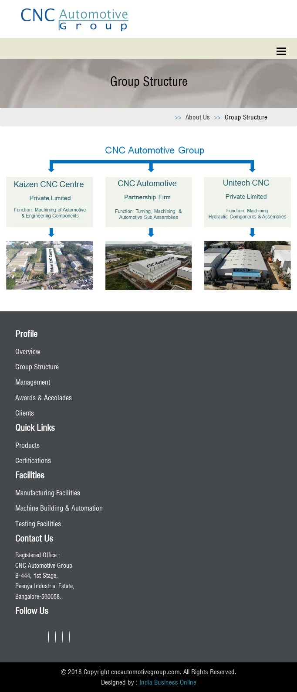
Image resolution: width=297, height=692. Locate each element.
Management (32, 382)
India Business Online (167, 682)
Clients (24, 413)
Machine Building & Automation (59, 508)
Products (27, 445)
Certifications (33, 460)
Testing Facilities (38, 523)
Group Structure (37, 366)
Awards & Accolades (43, 397)
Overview (27, 351)
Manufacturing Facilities (47, 492)
